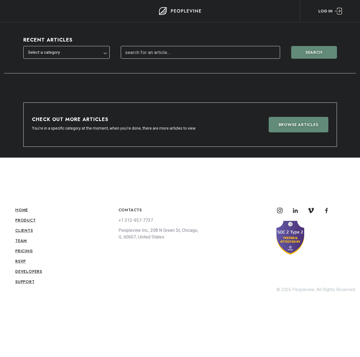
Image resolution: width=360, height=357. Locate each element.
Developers (28, 271)
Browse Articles (298, 124)
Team (21, 240)
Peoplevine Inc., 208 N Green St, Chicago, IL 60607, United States (158, 234)
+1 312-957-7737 (136, 220)
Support (25, 281)
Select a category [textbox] (44, 52)
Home (21, 210)
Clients (24, 230)
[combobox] (66, 52)
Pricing (24, 251)
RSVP (20, 261)
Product (25, 220)
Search (314, 52)
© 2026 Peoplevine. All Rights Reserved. (316, 289)
